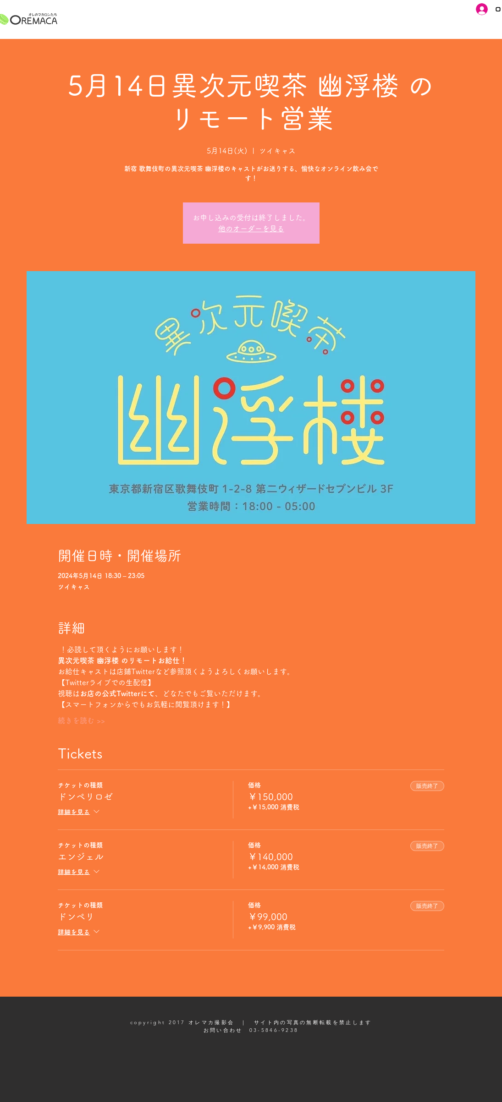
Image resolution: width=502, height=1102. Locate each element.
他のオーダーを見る (251, 228)
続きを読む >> (81, 720)
